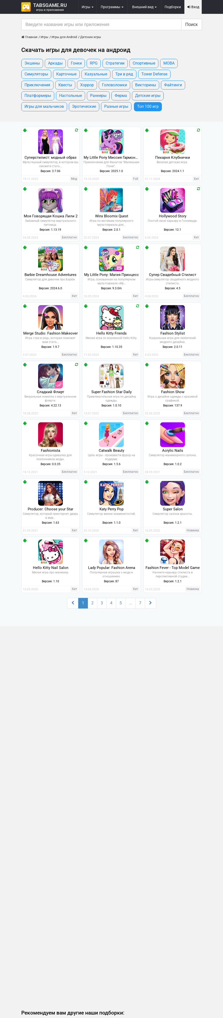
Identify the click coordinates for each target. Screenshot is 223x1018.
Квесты (65, 85)
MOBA (168, 63)
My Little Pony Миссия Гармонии (112, 157)
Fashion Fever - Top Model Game (173, 568)
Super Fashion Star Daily (111, 392)
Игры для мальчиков (44, 106)
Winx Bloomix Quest (111, 216)
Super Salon (173, 509)
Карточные (66, 74)
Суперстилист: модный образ (50, 157)
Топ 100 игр (148, 106)
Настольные (70, 95)
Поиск (191, 24)
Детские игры (147, 95)
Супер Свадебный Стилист (172, 274)
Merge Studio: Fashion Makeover (50, 333)
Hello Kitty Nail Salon (50, 568)
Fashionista (50, 450)
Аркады (55, 63)
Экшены (32, 63)
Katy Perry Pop (111, 509)
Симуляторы (36, 74)
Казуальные (96, 74)
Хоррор (87, 85)
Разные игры (116, 106)
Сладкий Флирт (50, 392)
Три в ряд (124, 74)
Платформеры (38, 95)
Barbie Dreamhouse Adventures (50, 274)
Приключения (37, 85)
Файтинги (173, 85)
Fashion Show (172, 392)
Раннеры (98, 95)
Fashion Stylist (172, 333)
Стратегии (115, 63)
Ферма (121, 95)
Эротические (84, 106)
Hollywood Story (172, 216)
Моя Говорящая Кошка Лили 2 (50, 216)
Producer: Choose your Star (50, 509)
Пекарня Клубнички (172, 157)
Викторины (145, 85)
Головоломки (114, 85)
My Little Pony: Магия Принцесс (111, 274)
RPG (94, 63)
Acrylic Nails (172, 450)
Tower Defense (154, 74)
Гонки (76, 63)
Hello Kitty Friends (111, 333)
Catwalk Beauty (111, 450)
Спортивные (144, 63)
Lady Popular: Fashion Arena (111, 568)
